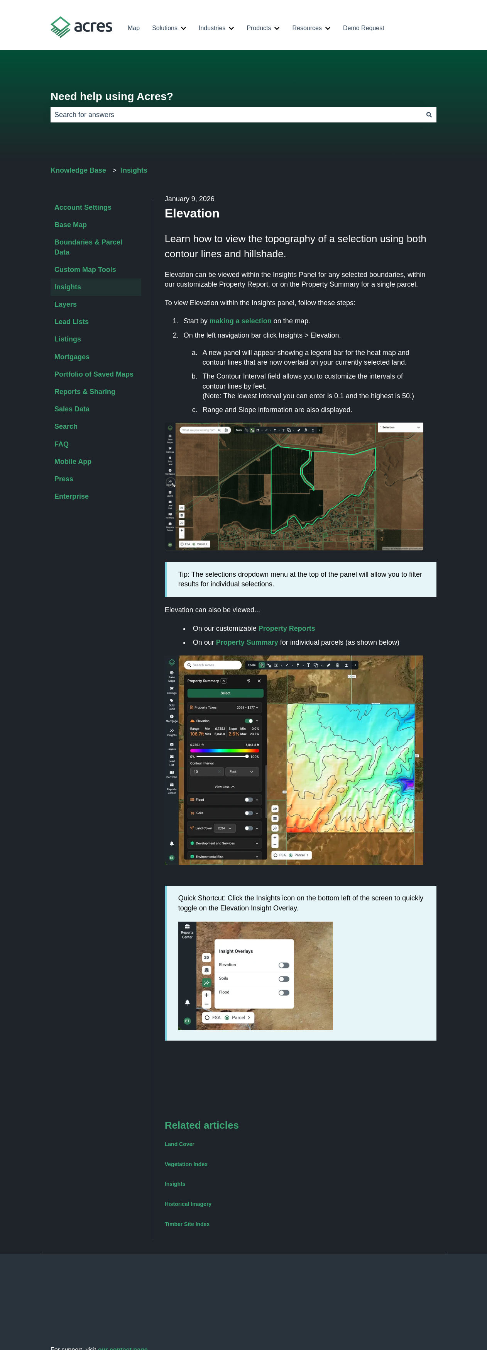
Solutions (165, 28)
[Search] (429, 115)
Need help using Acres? (112, 96)
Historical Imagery (188, 1204)
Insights (134, 170)
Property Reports (287, 628)
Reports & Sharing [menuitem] (84, 392)
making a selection (241, 321)
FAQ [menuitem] (61, 444)
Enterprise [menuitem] (71, 496)
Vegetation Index (186, 1164)
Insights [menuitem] (67, 287)
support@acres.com (104, 1318)
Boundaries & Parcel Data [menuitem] (88, 247)
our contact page (123, 1309)
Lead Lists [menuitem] (71, 322)
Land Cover (179, 1144)
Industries (212, 28)
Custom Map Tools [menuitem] (85, 269)
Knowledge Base (78, 170)
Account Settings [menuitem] (83, 207)
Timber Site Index (187, 1224)
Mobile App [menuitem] (72, 461)
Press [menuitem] (63, 479)
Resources (306, 28)
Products (259, 28)
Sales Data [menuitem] (72, 409)
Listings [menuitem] (67, 339)
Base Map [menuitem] (70, 225)
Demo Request (363, 28)
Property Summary (247, 642)
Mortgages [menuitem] (72, 357)
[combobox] (236, 115)
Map (134, 28)
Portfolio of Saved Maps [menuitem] (94, 374)
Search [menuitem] (66, 426)
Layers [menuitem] (65, 304)
